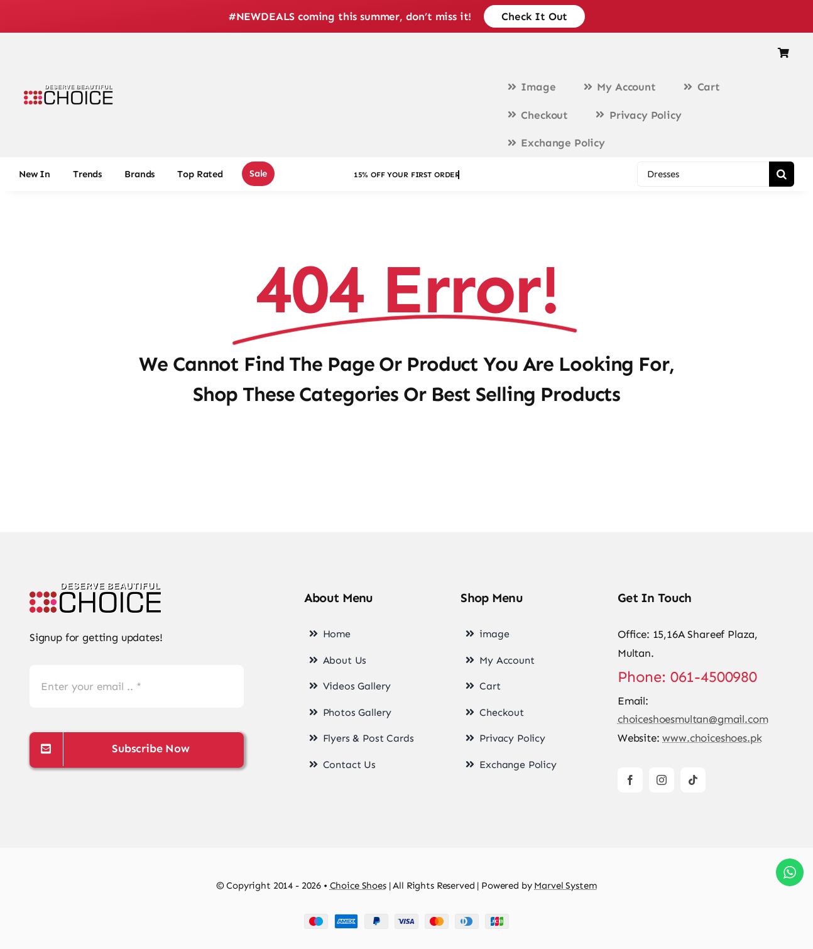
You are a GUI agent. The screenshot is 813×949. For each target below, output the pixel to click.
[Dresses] (703, 174)
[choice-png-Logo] (95, 587)
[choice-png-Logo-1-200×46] (68, 90)
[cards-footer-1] (406, 919)
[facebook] (630, 780)
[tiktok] (693, 780)
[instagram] (661, 780)
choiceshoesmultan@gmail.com (693, 719)
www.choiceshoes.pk (711, 738)
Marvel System (565, 885)
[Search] (781, 174)
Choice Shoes (358, 885)
